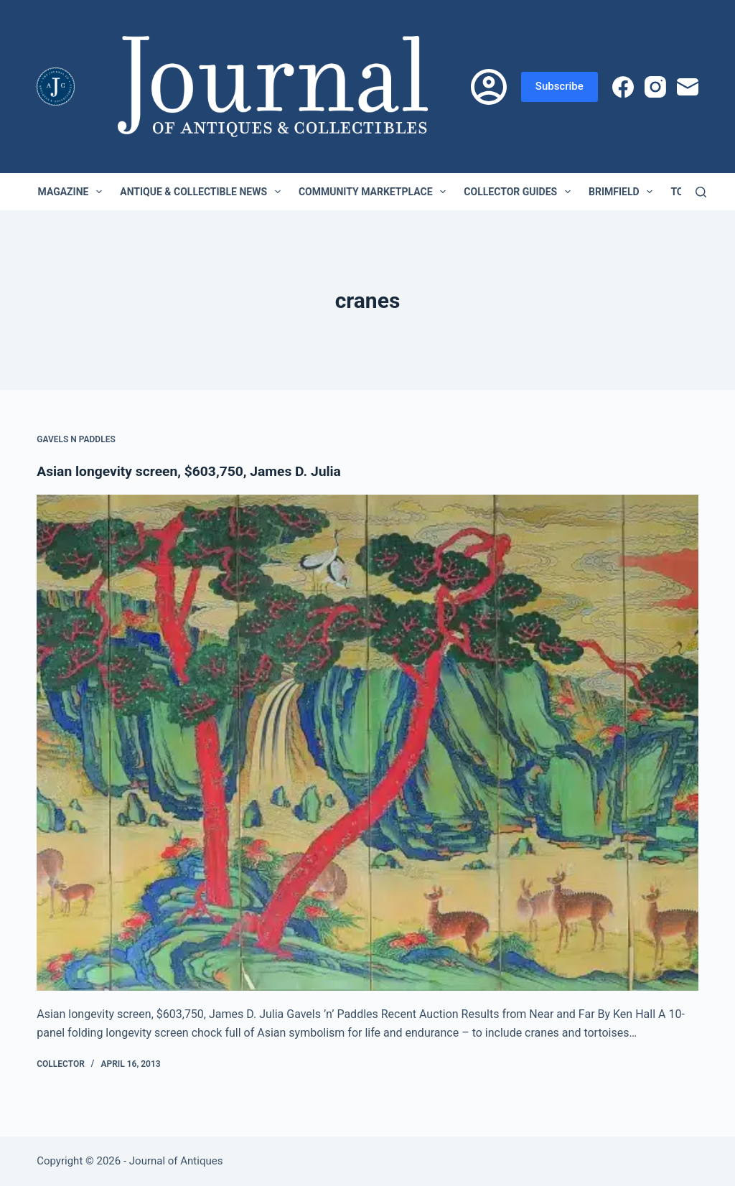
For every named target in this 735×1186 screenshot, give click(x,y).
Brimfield (623, 191)
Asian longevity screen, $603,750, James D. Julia (194, 471)
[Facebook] (623, 87)
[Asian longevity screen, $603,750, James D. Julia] (367, 743)
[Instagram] (655, 87)
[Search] (701, 192)
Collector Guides (520, 191)
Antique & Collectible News (203, 191)
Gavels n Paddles (76, 439)
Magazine (73, 191)
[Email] (687, 87)
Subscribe (559, 86)
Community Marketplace (375, 191)
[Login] (489, 87)
